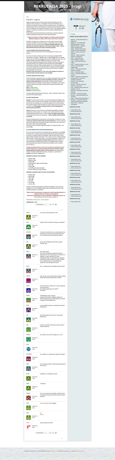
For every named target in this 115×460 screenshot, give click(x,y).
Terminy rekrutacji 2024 (76, 118)
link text (42, 414)
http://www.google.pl (44, 403)
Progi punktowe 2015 (76, 180)
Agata (27, 422)
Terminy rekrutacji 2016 (76, 175)
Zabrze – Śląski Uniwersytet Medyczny (80, 98)
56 (50, 204)
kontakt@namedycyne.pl (79, 451)
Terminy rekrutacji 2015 (76, 182)
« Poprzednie (39, 204)
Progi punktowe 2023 (76, 124)
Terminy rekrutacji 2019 (76, 153)
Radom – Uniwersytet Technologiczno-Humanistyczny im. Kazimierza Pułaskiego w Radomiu (79, 78)
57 (53, 204)
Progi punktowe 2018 (76, 159)
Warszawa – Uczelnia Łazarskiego (79, 93)
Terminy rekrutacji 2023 (76, 125)
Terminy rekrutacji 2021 (76, 139)
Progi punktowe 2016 (76, 173)
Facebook (73, 34)
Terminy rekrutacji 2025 (76, 111)
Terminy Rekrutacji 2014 (76, 189)
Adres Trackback (45, 199)
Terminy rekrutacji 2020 (76, 146)
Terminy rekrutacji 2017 (76, 167)
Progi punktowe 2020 (76, 145)
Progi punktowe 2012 (76, 201)
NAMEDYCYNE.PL (54, 451)
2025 (70, 451)
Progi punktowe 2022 (76, 131)
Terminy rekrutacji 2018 (76, 160)
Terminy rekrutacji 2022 (76, 132)
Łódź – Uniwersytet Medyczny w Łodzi (79, 64)
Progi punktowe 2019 (76, 152)
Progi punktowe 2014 (76, 187)
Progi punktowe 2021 (76, 138)
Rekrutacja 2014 (36, 199)
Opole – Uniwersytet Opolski (77, 72)
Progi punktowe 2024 (76, 117)
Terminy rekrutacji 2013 (76, 196)
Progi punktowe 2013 (76, 194)
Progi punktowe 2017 (76, 166)
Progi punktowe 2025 (76, 110)
